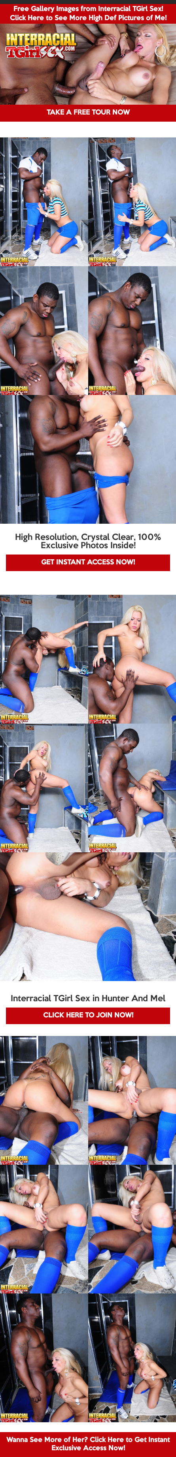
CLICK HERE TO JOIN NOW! (88, 1016)
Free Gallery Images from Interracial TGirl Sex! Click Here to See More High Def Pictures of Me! (88, 13)
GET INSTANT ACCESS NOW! (88, 563)
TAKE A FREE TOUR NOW (88, 113)
